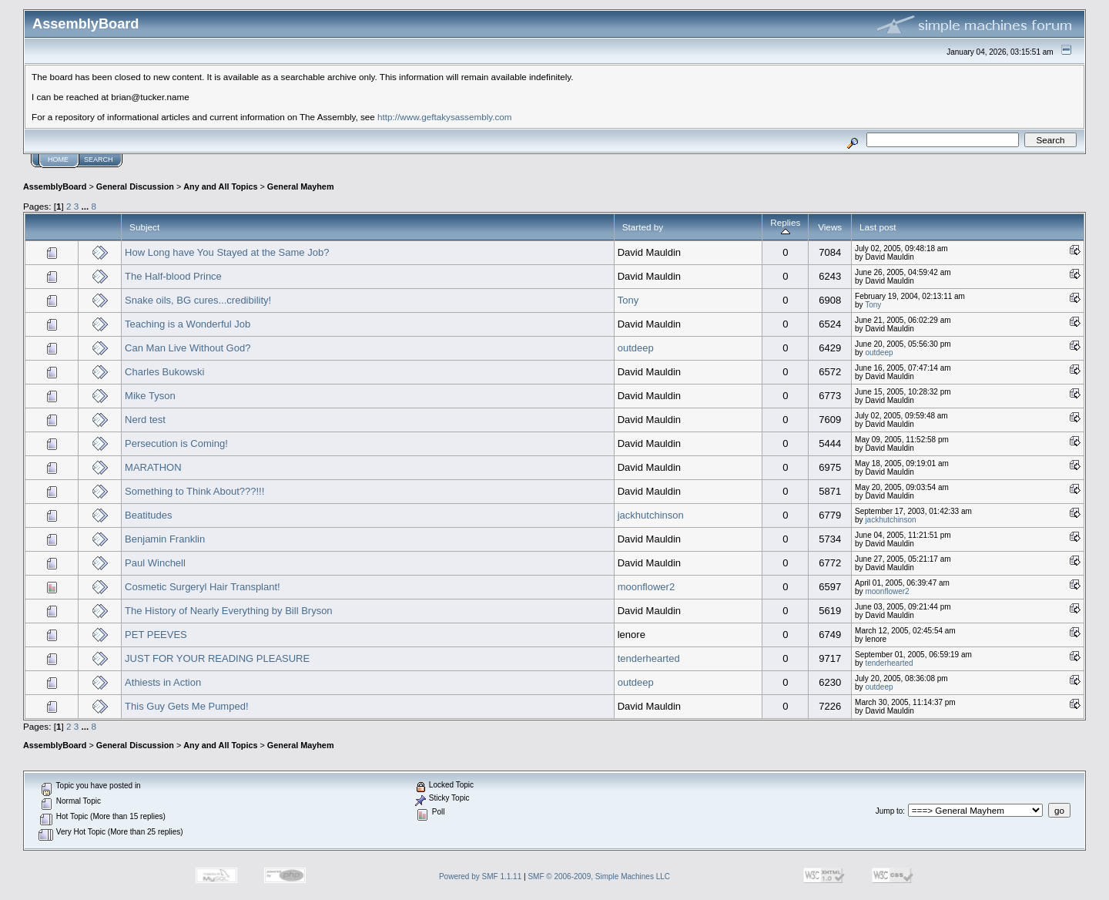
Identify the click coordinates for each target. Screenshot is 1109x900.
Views (830, 227)
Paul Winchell (155, 563)
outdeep (636, 348)
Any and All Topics (220, 186)
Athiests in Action (163, 682)
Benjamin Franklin (165, 539)
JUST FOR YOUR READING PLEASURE (217, 658)
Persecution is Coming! (176, 443)
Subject (144, 227)
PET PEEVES (156, 634)
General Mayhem (300, 186)
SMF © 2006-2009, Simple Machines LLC (599, 876)
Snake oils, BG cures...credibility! (198, 300)
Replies (785, 227)
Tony (628, 300)
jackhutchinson (651, 515)
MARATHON (153, 467)
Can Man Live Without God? (187, 348)
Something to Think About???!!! (194, 491)
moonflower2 (646, 587)
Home (58, 159)
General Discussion (135, 186)
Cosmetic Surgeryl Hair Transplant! (202, 587)
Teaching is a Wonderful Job (187, 324)
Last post (877, 227)
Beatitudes (148, 515)
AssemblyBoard (54, 186)
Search (98, 159)
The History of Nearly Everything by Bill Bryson (228, 610)
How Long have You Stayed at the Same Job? (227, 252)
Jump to (889, 811)
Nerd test (145, 419)
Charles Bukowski (164, 372)
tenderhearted (649, 658)
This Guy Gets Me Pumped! (186, 706)
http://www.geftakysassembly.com (444, 117)
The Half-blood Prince (173, 276)
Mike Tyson (150, 395)
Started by (642, 227)
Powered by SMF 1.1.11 (480, 876)
